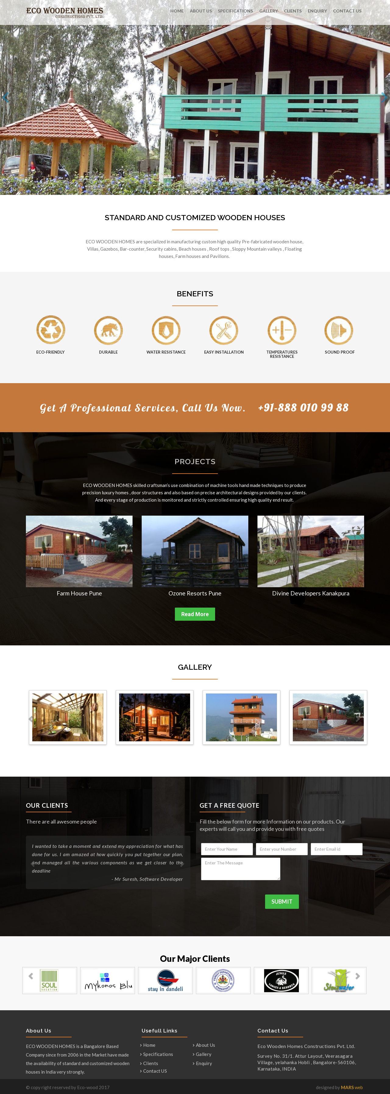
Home (177, 10)
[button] (28, 558)
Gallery (268, 10)
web (352, 1087)
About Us (201, 10)
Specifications (235, 10)
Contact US (347, 10)
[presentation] (325, 869)
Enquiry (317, 10)
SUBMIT (281, 901)
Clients (293, 10)
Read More (195, 614)
